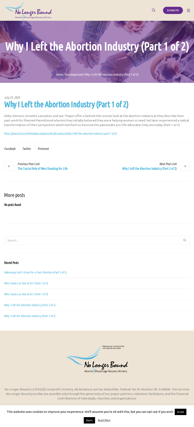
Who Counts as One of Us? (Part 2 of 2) (26, 283)
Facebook (9, 148)
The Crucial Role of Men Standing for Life (42, 168)
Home (59, 74)
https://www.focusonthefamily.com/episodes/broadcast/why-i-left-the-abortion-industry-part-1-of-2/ (60, 133)
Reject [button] (89, 420)
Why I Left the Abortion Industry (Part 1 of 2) (29, 316)
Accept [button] (180, 411)
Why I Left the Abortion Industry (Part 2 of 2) (149, 168)
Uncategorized (73, 74)
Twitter (26, 148)
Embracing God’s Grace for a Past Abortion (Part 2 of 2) (35, 272)
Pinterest (43, 148)
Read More (104, 420)
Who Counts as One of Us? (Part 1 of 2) (26, 294)
